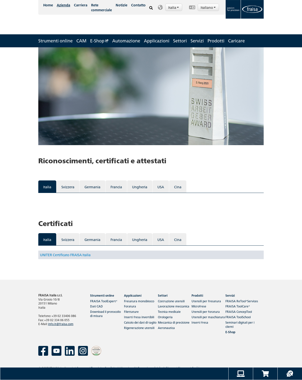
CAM (81, 41)
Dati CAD (96, 306)
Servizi (197, 41)
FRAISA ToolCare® (237, 306)
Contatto (138, 4)
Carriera (80, 4)
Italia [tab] (47, 186)
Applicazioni (156, 41)
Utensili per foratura (206, 311)
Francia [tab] (116, 186)
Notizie (121, 4)
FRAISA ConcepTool (238, 311)
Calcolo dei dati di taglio (140, 322)
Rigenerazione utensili (139, 328)
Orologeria (165, 317)
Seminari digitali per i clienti (239, 324)
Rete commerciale (101, 7)
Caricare (236, 41)
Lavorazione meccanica (173, 306)
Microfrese (199, 306)
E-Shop (99, 41)
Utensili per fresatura (206, 301)
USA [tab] (160, 186)
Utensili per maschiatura (208, 317)
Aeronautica (166, 328)
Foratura (130, 306)
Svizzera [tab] (67, 186)
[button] (171, 7)
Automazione (126, 41)
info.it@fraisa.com (60, 324)
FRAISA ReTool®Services (241, 301)
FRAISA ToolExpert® (103, 301)
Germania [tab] (92, 186)
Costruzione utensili (171, 301)
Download (105, 313)
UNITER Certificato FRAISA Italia (65, 254)
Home (48, 4)
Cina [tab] (177, 186)
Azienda (63, 4)
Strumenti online (55, 41)
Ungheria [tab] (139, 186)
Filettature (131, 311)
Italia (173, 7)
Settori (180, 41)
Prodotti (215, 41)
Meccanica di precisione (174, 322)
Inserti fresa (200, 322)
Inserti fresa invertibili (139, 317)
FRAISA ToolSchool (238, 317)
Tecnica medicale (169, 311)
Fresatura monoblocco (139, 301)
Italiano (208, 7)
